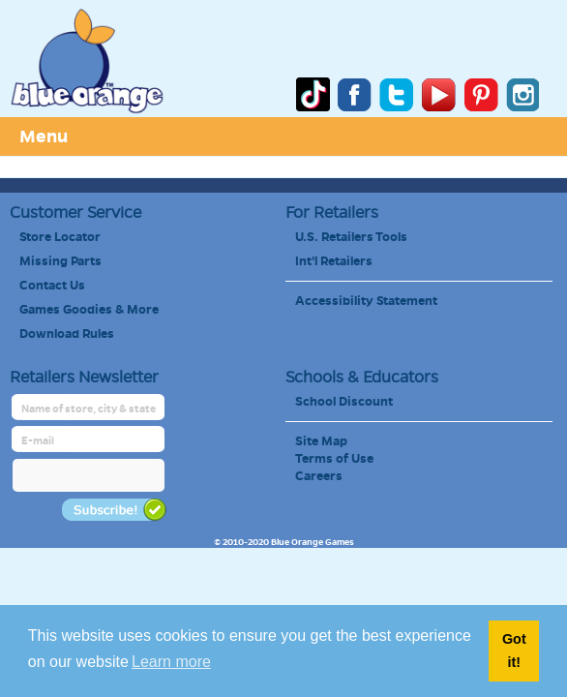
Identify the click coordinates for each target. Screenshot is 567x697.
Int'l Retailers (334, 261)
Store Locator (60, 237)
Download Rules (66, 334)
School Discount (344, 401)
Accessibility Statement (366, 301)
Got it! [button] (514, 650)
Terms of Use (334, 459)
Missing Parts (60, 261)
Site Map (321, 441)
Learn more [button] (171, 661)
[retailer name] (89, 409)
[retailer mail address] (89, 441)
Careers (319, 476)
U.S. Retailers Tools (351, 237)
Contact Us (52, 285)
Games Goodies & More (89, 310)
